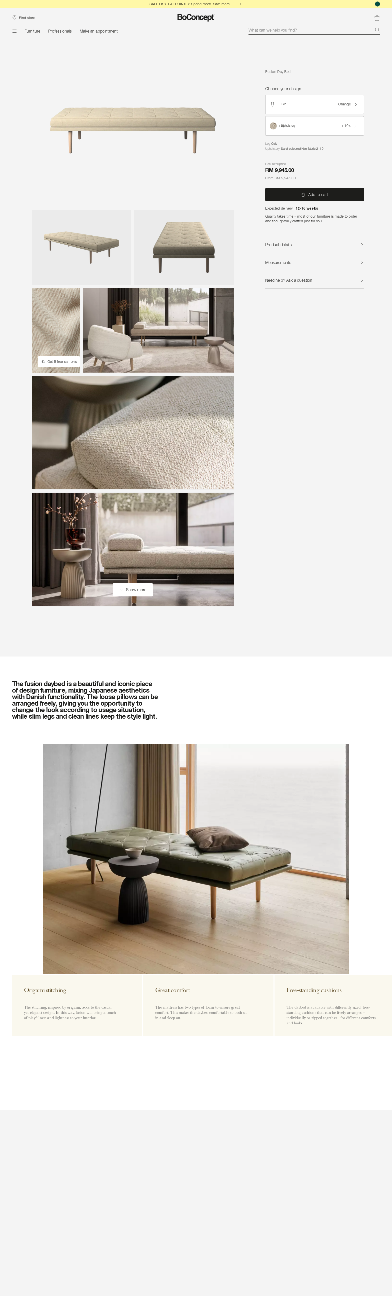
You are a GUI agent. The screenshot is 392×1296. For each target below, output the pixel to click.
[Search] (377, 30)
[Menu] (14, 31)
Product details (314, 244)
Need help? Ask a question (314, 280)
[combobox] (314, 30)
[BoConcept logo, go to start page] (196, 17)
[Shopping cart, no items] (377, 17)
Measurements (314, 262)
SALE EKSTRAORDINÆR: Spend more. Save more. (196, 4)
